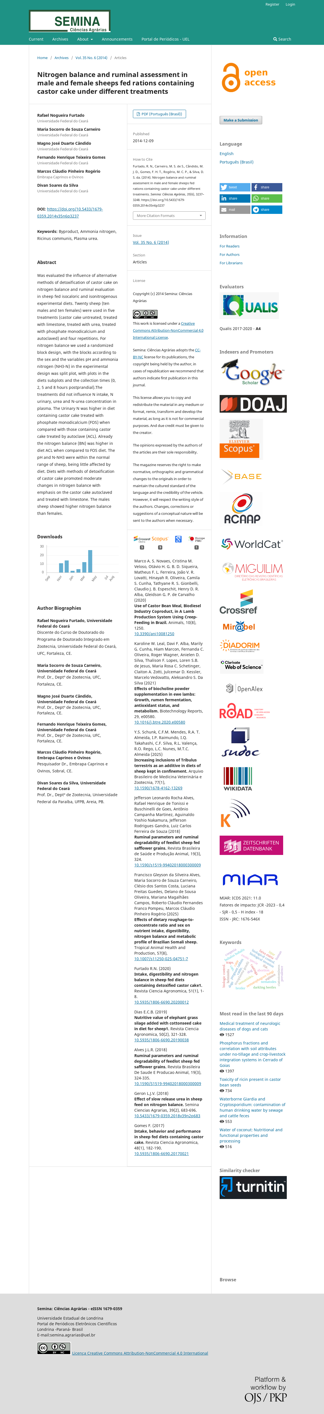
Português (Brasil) (236, 162)
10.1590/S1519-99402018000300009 (167, 1083)
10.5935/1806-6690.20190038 (161, 1040)
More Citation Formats (156, 215)
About (83, 39)
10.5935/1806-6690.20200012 (161, 1002)
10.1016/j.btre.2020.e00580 (159, 722)
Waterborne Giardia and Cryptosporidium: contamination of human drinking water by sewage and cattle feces (252, 1107)
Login (290, 4)
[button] (235, 187)
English (227, 153)
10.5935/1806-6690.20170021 (161, 1153)
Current (36, 39)
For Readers (230, 246)
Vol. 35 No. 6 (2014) (91, 57)
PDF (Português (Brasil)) (161, 113)
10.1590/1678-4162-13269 (158, 788)
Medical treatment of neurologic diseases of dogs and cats (250, 1026)
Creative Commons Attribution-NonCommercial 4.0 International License (168, 330)
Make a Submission (241, 120)
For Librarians (231, 262)
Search (282, 39)
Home (42, 57)
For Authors (230, 254)
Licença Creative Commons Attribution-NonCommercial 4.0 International (140, 1353)
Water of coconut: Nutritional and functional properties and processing (251, 1135)
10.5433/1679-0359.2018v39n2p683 (167, 1115)
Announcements (117, 39)
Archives (60, 39)
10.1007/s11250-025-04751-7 (161, 958)
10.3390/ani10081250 (154, 633)
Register (272, 4)
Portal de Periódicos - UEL (165, 39)
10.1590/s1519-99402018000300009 (167, 865)
